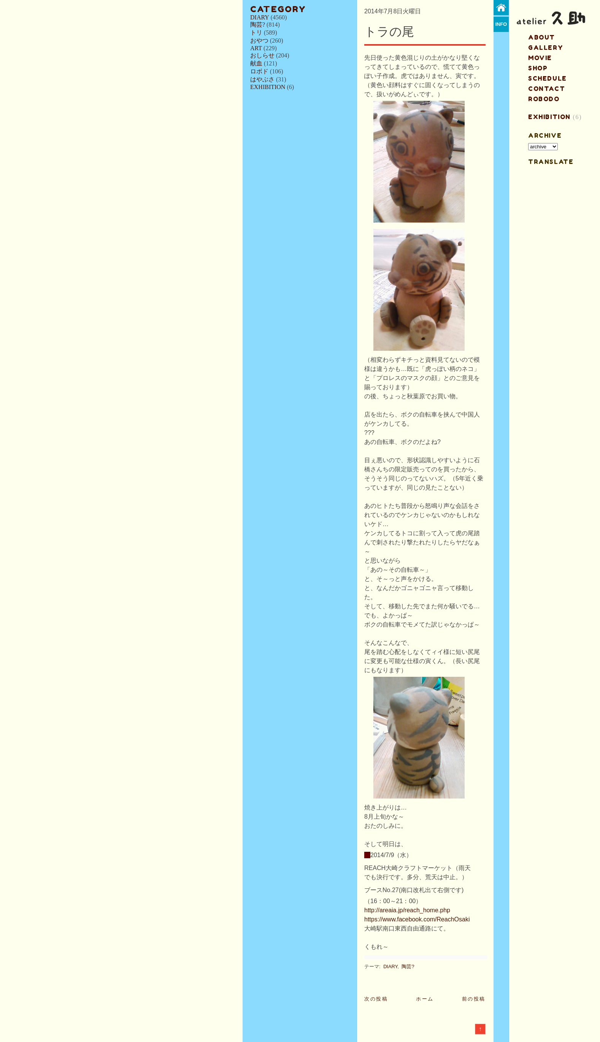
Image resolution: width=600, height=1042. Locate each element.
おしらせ (262, 55)
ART (256, 48)
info (501, 24)
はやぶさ (262, 79)
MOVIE (540, 58)
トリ (256, 32)
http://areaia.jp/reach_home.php (407, 910)
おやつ (259, 40)
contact (546, 88)
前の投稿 (474, 999)
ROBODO (544, 99)
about (541, 37)
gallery (545, 47)
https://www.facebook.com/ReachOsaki (417, 919)
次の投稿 (376, 999)
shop (538, 68)
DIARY (259, 17)
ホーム (425, 999)
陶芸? (257, 24)
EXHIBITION (267, 87)
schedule (547, 78)
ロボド (259, 71)
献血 (256, 63)
